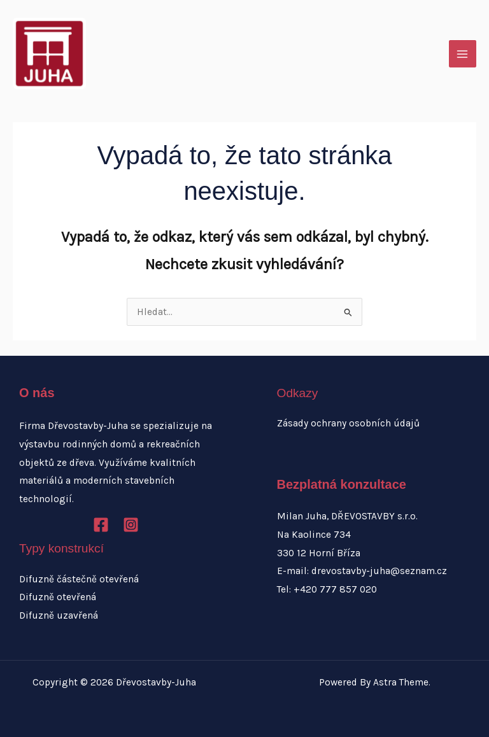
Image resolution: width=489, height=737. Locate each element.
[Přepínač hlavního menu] (462, 53)
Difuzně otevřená (57, 597)
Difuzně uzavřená (58, 615)
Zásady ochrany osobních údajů (348, 423)
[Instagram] (131, 525)
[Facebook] (101, 525)
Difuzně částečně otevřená (79, 579)
